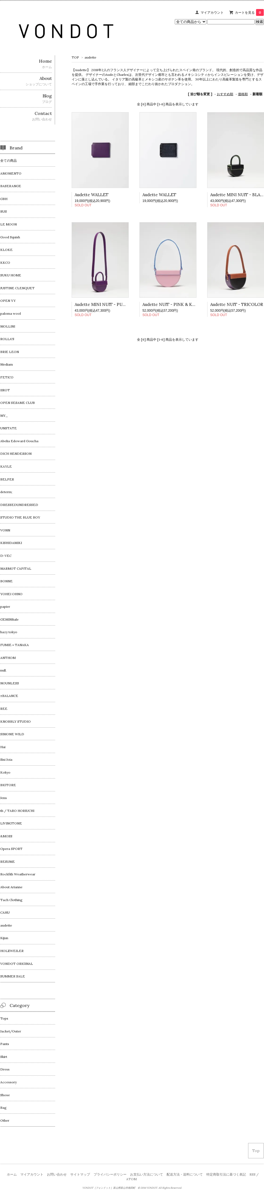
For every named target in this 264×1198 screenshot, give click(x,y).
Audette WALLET (91, 194)
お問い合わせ (57, 1174)
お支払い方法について (146, 1174)
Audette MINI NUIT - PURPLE (104, 304)
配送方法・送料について (185, 1174)
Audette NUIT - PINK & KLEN (171, 304)
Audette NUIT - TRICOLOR (236, 304)
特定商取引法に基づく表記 (226, 1174)
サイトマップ (80, 1174)
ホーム (12, 1174)
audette (90, 57)
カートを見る (249, 12)
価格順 (243, 94)
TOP (75, 57)
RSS (252, 1174)
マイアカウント (212, 12)
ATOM (131, 1179)
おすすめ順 (225, 94)
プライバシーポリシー (110, 1174)
